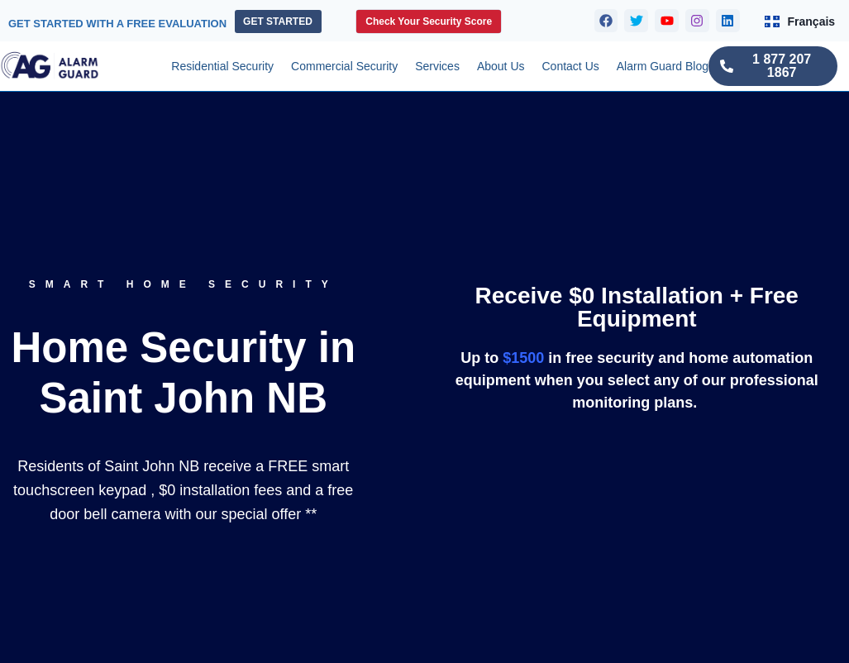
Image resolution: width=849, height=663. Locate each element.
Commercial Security (344, 66)
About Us (501, 66)
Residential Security (222, 66)
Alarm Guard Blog (662, 66)
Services (437, 66)
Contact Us (570, 66)
